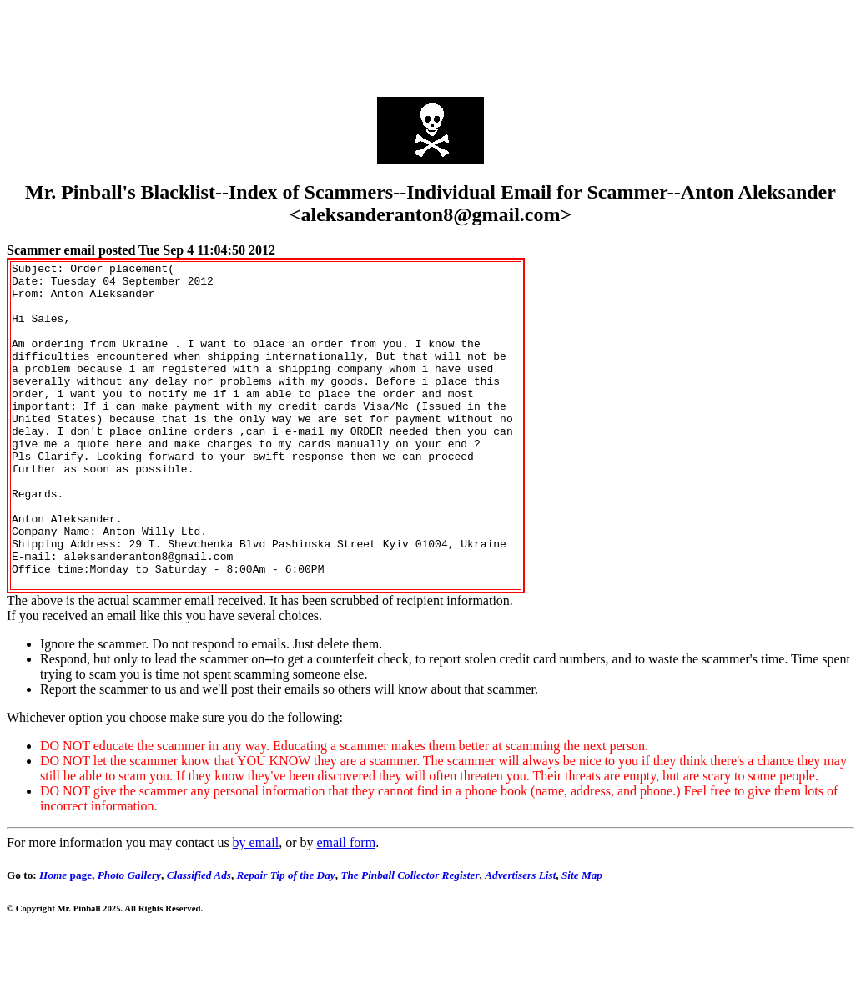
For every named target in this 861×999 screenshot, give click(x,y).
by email (256, 908)
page (65, 940)
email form (345, 908)
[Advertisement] (430, 44)
